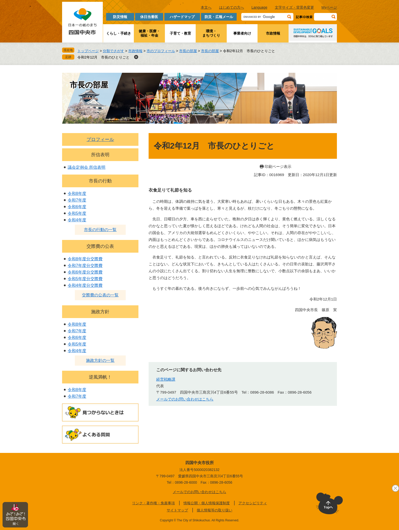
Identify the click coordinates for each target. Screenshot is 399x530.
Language (259, 7)
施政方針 (100, 311)
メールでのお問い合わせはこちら (184, 399)
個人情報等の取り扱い (214, 510)
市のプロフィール (161, 51)
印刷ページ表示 (278, 166)
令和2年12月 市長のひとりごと (103, 57)
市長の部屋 (188, 51)
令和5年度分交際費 (85, 279)
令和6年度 (77, 207)
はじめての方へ (231, 7)
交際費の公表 (100, 246)
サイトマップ (177, 510)
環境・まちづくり (211, 33)
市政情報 (273, 33)
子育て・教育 (180, 33)
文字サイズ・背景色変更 (294, 7)
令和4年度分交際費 (85, 285)
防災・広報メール (219, 17)
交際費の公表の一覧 (100, 295)
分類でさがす (113, 51)
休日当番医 (149, 17)
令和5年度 (77, 213)
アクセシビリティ (252, 503)
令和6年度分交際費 (85, 272)
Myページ (329, 7)
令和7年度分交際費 (85, 265)
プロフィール (100, 139)
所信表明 (100, 154)
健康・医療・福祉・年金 (149, 33)
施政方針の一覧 (100, 360)
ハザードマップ (182, 17)
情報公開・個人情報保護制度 (206, 503)
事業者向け (242, 33)
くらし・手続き (118, 33)
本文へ (206, 7)
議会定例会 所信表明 (86, 167)
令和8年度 (77, 193)
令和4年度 (77, 220)
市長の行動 (100, 180)
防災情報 (120, 17)
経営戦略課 (165, 379)
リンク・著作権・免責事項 (153, 503)
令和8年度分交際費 (85, 259)
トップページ (88, 51)
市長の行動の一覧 (100, 229)
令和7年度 (77, 200)
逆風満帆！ (100, 377)
